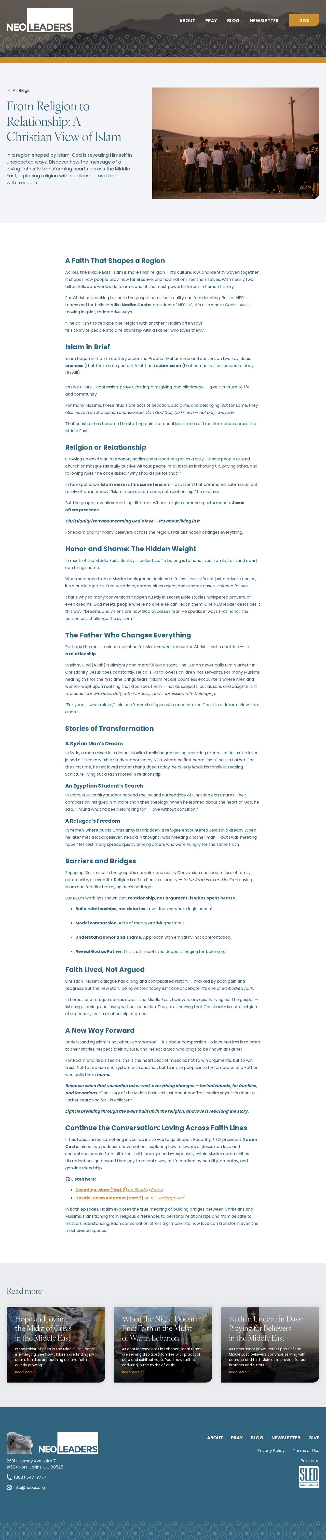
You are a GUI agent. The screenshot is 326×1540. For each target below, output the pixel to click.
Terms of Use (306, 1451)
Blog (233, 20)
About (187, 20)
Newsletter (264, 20)
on (119, 1190)
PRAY (237, 1437)
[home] (40, 20)
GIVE (313, 1437)
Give (304, 20)
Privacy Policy (271, 1451)
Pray (211, 20)
